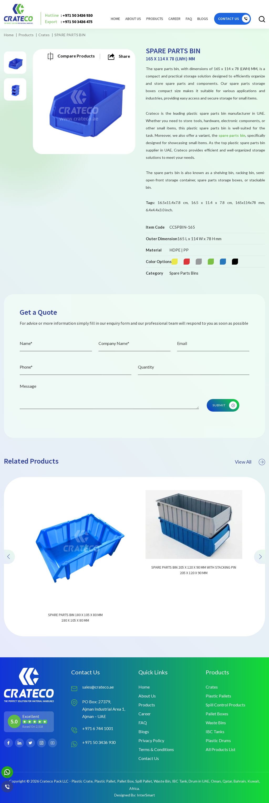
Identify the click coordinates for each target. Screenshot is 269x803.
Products (26, 35)
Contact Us (148, 758)
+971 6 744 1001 (97, 728)
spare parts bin (232, 135)
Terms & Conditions (156, 749)
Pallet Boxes (217, 713)
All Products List (220, 749)
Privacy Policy (151, 740)
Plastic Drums (218, 740)
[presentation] (9, 565)
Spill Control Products (225, 704)
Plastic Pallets (218, 695)
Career (174, 18)
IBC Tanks (215, 731)
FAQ (189, 18)
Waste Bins (216, 722)
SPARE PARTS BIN (69, 35)
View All (250, 471)
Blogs (202, 18)
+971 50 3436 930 (99, 742)
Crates (44, 35)
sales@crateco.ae (98, 686)
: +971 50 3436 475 (68, 21)
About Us (133, 18)
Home (115, 18)
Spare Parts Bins (183, 273)
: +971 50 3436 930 (68, 15)
